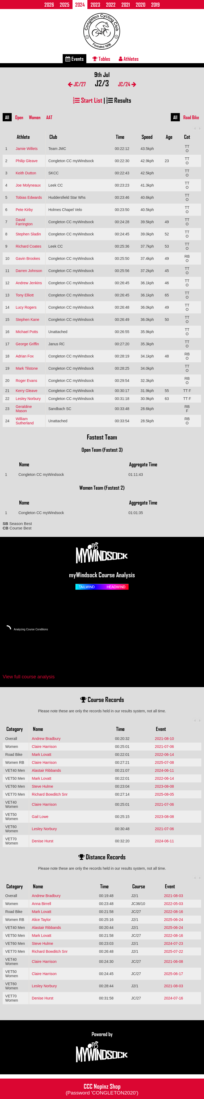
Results (118, 100)
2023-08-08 (164, 786)
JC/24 (127, 84)
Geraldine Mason (24, 408)
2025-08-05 (164, 794)
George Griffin (27, 344)
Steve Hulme (42, 786)
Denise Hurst (42, 841)
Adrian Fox (25, 356)
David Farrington (24, 222)
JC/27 (77, 84)
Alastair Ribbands (46, 770)
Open (19, 117)
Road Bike (191, 117)
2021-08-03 (173, 896)
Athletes (129, 58)
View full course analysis (29, 676)
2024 (80, 4)
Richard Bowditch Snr (50, 794)
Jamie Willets (26, 148)
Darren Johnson (29, 271)
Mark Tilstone (27, 368)
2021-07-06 (164, 746)
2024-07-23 (173, 943)
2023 (95, 4)
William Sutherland (25, 421)
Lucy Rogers (26, 307)
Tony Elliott (25, 295)
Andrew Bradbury (46, 738)
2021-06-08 (173, 961)
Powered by (102, 1047)
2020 (140, 4)
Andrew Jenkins (29, 283)
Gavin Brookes (28, 258)
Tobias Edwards (29, 197)
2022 (111, 4)
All (7, 117)
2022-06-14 (164, 754)
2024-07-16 (173, 998)
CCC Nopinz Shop (102, 1089)
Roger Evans (26, 380)
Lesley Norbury (28, 398)
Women (34, 117)
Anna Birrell (41, 904)
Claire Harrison (44, 746)
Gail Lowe (40, 816)
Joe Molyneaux (28, 185)
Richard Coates (28, 246)
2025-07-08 (164, 762)
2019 (155, 4)
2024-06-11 (164, 770)
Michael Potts (27, 332)
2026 (49, 4)
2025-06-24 (173, 919)
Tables (101, 58)
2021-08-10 (164, 738)
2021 (125, 4)
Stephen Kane (27, 319)
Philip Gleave (27, 161)
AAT (49, 117)
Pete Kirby (24, 210)
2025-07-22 (173, 951)
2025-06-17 (173, 974)
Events (74, 58)
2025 (64, 4)
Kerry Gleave (26, 391)
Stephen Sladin (28, 234)
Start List (87, 100)
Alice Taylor (41, 919)
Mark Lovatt (41, 754)
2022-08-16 (173, 912)
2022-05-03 (173, 904)
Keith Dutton (26, 173)
